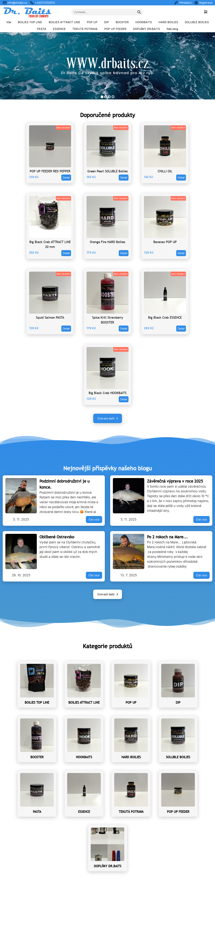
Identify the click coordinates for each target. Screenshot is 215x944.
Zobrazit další (108, 418)
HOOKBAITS (143, 22)
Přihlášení (182, 3)
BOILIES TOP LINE (30, 22)
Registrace (203, 3)
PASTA (41, 29)
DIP (106, 22)
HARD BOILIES (168, 22)
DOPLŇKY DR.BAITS (146, 29)
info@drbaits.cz (15, 3)
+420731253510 (42, 3)
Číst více (94, 519)
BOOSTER (122, 22)
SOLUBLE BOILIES (197, 22)
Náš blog (172, 29)
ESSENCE (59, 29)
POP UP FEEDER (115, 29)
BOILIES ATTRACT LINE (64, 22)
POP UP (92, 22)
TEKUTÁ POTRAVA (85, 29)
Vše (8, 22)
